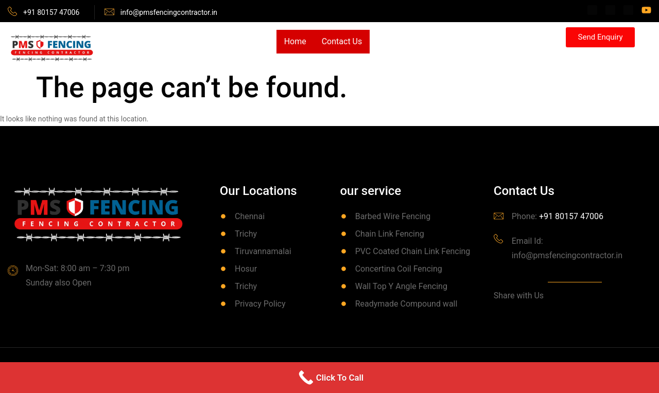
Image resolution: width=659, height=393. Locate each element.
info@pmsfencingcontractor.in (168, 12)
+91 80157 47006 (51, 12)
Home (295, 41)
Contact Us (342, 41)
